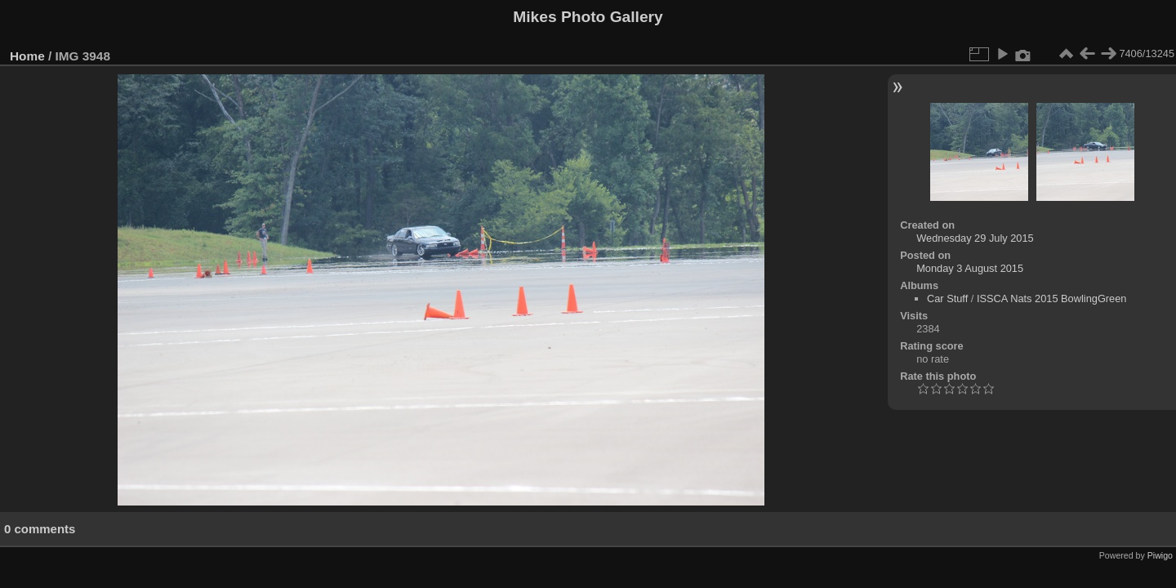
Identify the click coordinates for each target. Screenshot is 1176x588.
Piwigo (1160, 555)
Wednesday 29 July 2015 (974, 238)
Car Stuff (947, 298)
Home (27, 56)
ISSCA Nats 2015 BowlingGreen (1052, 298)
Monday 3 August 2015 (969, 268)
